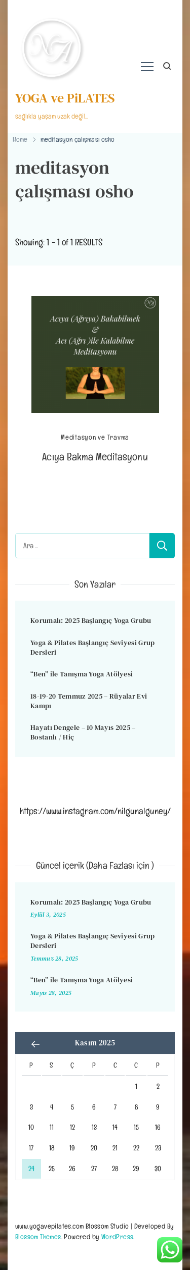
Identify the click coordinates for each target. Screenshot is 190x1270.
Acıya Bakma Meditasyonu (94, 456)
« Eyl (35, 1044)
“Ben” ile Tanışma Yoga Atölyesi (81, 674)
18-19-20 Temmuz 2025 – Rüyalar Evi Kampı (88, 701)
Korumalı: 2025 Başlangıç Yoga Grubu (90, 620)
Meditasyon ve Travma (95, 437)
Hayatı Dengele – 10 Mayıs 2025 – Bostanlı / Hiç (83, 732)
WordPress (117, 1236)
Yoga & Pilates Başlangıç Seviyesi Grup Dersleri (92, 647)
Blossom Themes (38, 1236)
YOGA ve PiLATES (65, 98)
